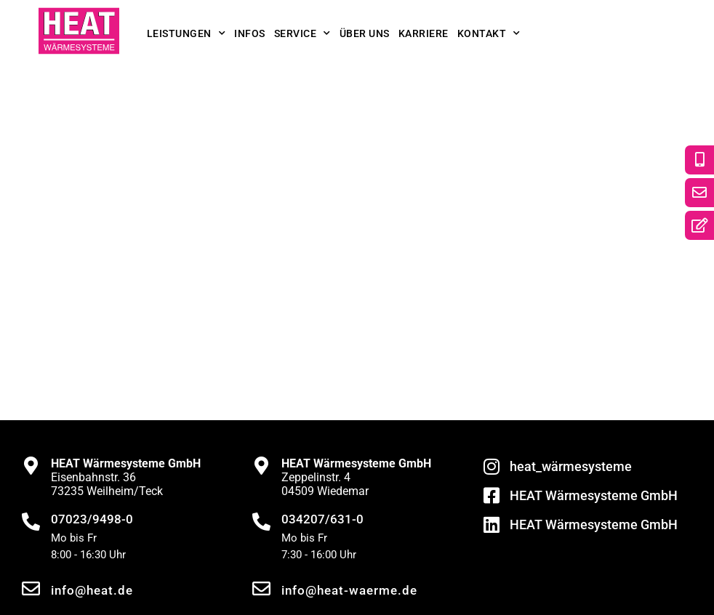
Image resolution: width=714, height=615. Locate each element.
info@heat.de (92, 590)
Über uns (365, 33)
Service (302, 33)
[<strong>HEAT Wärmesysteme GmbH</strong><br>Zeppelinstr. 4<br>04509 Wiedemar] (261, 466)
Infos (249, 33)
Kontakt (489, 33)
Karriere (423, 33)
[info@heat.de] (31, 588)
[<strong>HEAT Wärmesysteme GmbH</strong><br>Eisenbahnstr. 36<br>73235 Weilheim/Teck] (31, 466)
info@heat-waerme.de (349, 590)
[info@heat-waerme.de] (261, 588)
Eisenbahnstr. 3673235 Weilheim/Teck (126, 477)
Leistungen (186, 33)
